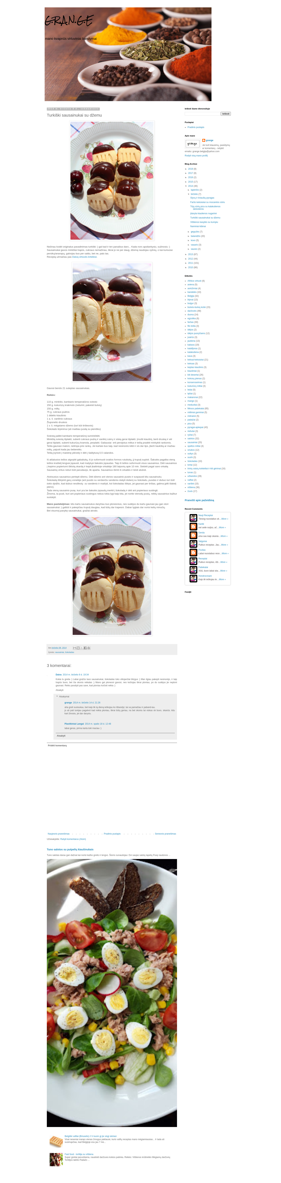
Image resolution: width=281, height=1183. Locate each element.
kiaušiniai (192, 371)
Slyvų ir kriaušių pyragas (202, 198)
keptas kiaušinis (195, 367)
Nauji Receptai (205, 515)
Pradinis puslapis (112, 834)
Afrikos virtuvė (194, 281)
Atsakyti (59, 690)
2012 (191, 258)
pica (190, 423)
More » (224, 519)
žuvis (190, 491)
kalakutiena (193, 352)
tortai (190, 465)
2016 (191, 177)
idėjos (190, 329)
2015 (191, 181)
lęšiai (190, 393)
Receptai (202, 558)
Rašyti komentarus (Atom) (73, 839)
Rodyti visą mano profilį (196, 155)
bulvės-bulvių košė (197, 307)
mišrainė (192, 416)
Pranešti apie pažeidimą (199, 500)
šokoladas (69, 652)
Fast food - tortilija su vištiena (79, 1154)
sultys (190, 453)
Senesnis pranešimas (165, 834)
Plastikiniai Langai (74, 724)
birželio (194, 194)
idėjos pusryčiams (196, 333)
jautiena (191, 341)
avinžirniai (192, 288)
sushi (190, 457)
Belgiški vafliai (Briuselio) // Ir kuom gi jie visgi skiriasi (91, 1136)
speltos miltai (194, 446)
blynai (190, 299)
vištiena (191, 487)
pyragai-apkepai (195, 427)
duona (191, 314)
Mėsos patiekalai (196, 408)
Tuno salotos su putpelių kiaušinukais (70, 849)
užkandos (192, 476)
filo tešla (192, 326)
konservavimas (195, 382)
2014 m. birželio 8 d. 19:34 (76, 674)
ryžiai (190, 435)
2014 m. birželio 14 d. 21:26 (86, 702)
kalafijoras (192, 348)
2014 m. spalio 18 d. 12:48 (98, 724)
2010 (191, 267)
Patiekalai (203, 567)
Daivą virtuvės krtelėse (84, 256)
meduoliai (192, 405)
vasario (195, 244)
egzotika (192, 318)
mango (191, 401)
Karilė (201, 524)
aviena (191, 284)
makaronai (193, 397)
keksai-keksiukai (196, 359)
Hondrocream (205, 576)
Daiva (59, 674)
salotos (191, 438)
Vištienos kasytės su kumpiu (204, 222)
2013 (191, 254)
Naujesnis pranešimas (59, 834)
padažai (191, 419)
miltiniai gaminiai (196, 412)
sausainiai (59, 652)
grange (68, 702)
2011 (191, 263)
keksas (191, 363)
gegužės (195, 231)
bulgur (191, 303)
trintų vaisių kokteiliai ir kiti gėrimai (204, 468)
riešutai (191, 431)
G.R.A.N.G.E (69, 20)
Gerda (201, 532)
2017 (191, 173)
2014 (191, 186)
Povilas (202, 550)
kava (190, 356)
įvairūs (191, 337)
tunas (190, 472)
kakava (191, 344)
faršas (191, 322)
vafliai (190, 480)
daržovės (192, 311)
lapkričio (195, 190)
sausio (194, 249)
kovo (193, 240)
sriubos (191, 450)
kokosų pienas (195, 378)
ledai (190, 389)
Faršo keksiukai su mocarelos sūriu (207, 202)
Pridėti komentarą (57, 745)
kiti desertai (193, 375)
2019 (191, 169)
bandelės (192, 292)
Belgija (191, 296)
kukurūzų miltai (195, 386)
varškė (191, 483)
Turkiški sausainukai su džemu (205, 217)
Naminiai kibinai (198, 226)
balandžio (196, 236)
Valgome (202, 541)
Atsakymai (64, 696)
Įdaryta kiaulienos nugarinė (203, 213)
